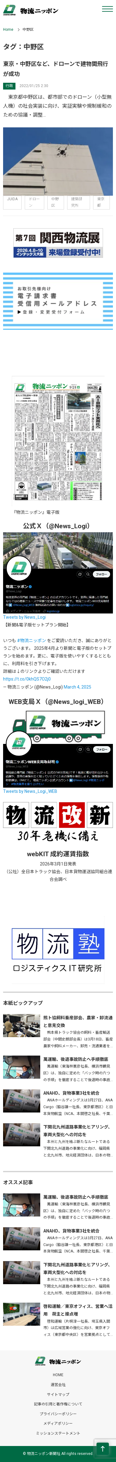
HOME (58, 1375)
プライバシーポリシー (58, 1414)
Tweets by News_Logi (24, 617)
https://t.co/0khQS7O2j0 (27, 679)
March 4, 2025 (77, 687)
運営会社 (58, 1385)
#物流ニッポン (31, 640)
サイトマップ (58, 1394)
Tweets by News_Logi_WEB (30, 791)
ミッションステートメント (58, 1433)
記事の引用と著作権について (58, 1404)
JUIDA (12, 199)
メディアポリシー (58, 1423)
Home (8, 29)
